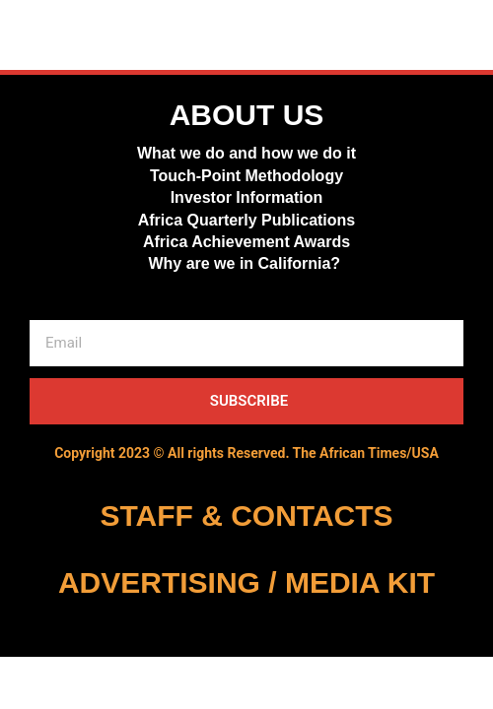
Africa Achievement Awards (246, 241)
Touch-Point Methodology (246, 175)
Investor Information (247, 197)
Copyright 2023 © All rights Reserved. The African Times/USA (246, 453)
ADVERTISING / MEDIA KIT (246, 582)
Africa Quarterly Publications (247, 220)
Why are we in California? (246, 263)
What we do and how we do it (246, 153)
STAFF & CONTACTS (246, 515)
